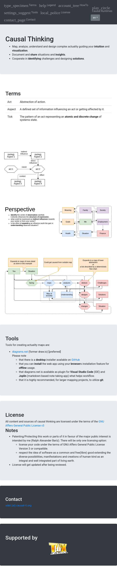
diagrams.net (20, 351)
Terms (20, 5)
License (55, 13)
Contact (20, 20)
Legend (47, 5)
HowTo (73, 5)
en (94, 17)
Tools (21, 13)
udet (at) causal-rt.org (18, 505)
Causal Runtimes (102, 9)
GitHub (75, 359)
